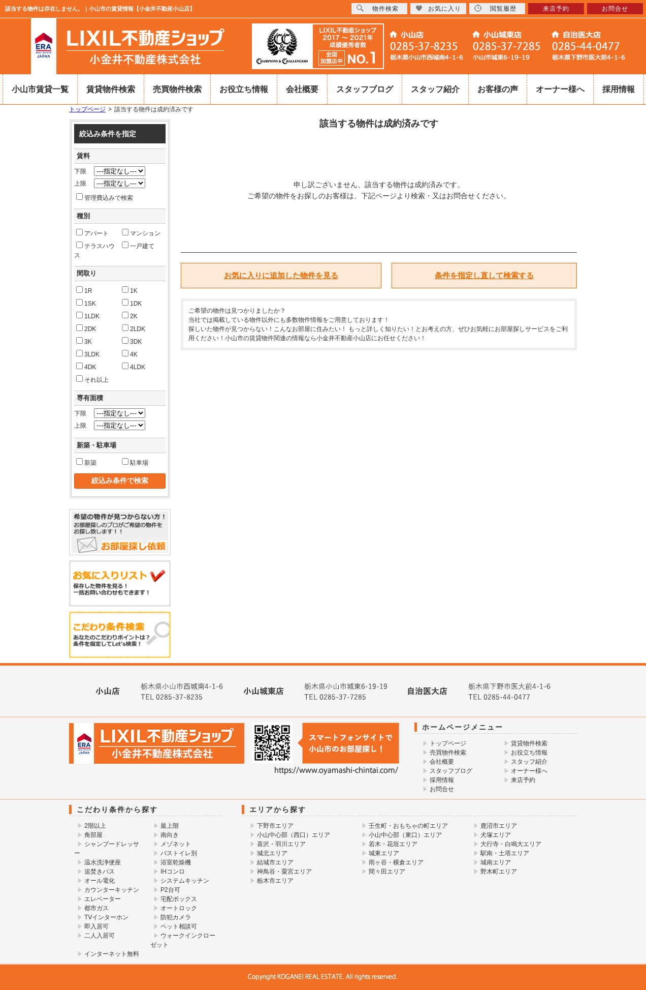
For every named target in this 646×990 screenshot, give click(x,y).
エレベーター (102, 899)
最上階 (169, 825)
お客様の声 (497, 89)
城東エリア (384, 853)
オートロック (178, 908)
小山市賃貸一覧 (40, 89)
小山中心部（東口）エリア (405, 834)
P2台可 (170, 889)
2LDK (133, 328)
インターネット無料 (111, 953)
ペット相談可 (178, 926)
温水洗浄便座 (102, 862)
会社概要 (302, 89)
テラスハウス (94, 250)
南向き (169, 834)
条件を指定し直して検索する (484, 275)
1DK (132, 303)
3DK (132, 341)
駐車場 (135, 462)
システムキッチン (184, 880)
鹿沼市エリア (498, 825)
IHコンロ (172, 871)
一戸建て (138, 246)
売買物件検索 (177, 89)
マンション (141, 233)
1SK (86, 303)
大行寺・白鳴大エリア (510, 844)
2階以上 (95, 825)
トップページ (87, 109)
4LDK (133, 367)
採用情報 (618, 89)
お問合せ (442, 789)
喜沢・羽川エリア (281, 844)
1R (84, 290)
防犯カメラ (175, 917)
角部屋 (93, 834)
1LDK (88, 316)
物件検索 (378, 8)
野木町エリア (498, 871)
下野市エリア (275, 825)
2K (130, 316)
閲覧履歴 (495, 8)
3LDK (88, 354)
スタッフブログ (364, 89)
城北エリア (272, 853)
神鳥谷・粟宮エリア (284, 871)
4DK (86, 367)
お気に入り (438, 8)
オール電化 (99, 880)
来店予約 (523, 780)
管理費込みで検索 (104, 197)
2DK (86, 328)
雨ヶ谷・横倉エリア (396, 862)
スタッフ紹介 (435, 89)
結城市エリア (275, 862)
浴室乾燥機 (175, 862)
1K (130, 290)
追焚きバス (99, 871)
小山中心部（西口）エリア (293, 834)
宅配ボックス (178, 899)
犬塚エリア (495, 834)
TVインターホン (106, 917)
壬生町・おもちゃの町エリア (408, 825)
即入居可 (96, 926)
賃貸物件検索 (110, 89)
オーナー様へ (560, 89)
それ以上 (92, 379)
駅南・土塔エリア (504, 853)
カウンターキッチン (111, 889)
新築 (86, 462)
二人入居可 (99, 935)
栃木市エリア (275, 880)
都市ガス (96, 908)
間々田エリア (387, 871)
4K (130, 354)
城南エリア (495, 862)
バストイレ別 (178, 853)
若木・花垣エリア (393, 844)
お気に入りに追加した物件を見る (281, 275)
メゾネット (175, 844)
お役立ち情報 (243, 89)
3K (84, 341)
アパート (92, 233)
